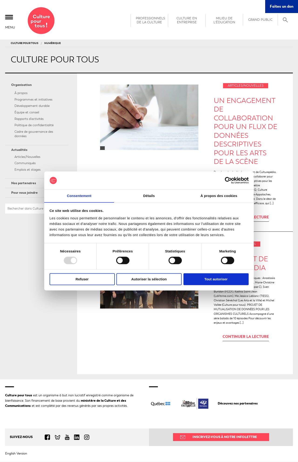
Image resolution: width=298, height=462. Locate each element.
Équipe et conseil (26, 113)
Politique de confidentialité (34, 126)
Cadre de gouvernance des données (33, 134)
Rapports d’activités (29, 119)
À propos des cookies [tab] (218, 196)
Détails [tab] (149, 196)
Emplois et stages (27, 170)
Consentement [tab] (79, 196)
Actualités (19, 150)
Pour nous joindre (24, 193)
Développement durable (32, 106)
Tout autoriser (216, 279)
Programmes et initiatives (33, 100)
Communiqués (25, 164)
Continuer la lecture (246, 337)
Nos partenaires (23, 183)
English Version (16, 454)
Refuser (82, 279)
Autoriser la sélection (149, 279)
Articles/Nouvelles (27, 157)
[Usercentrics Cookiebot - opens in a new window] (228, 180)
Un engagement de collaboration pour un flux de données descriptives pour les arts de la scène (245, 131)
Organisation (21, 85)
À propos (20, 93)
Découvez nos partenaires (238, 404)
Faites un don (281, 6)
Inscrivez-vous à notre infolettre (225, 437)
